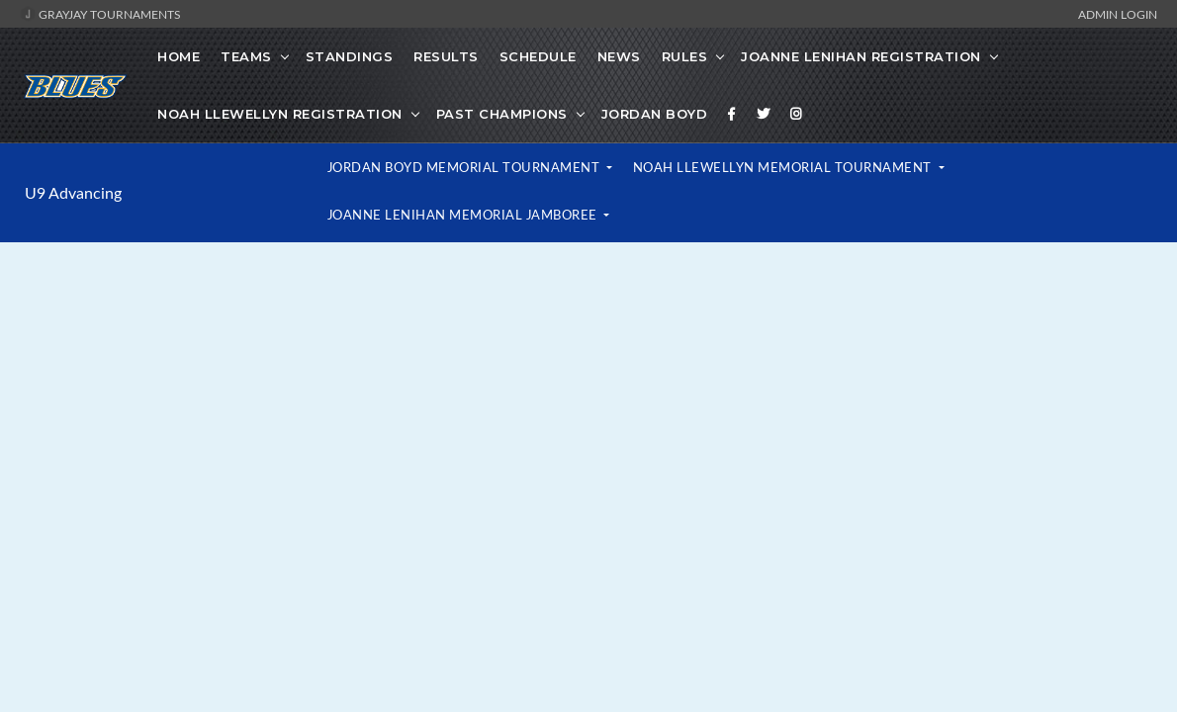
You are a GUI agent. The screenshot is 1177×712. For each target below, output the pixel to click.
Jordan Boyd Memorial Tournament (465, 167)
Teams (246, 56)
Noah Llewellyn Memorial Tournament (784, 167)
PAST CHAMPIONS (502, 114)
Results (446, 56)
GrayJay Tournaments (100, 14)
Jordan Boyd (654, 114)
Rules (685, 56)
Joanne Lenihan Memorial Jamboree (464, 214)
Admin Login (1117, 14)
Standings (350, 56)
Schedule (538, 56)
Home (178, 56)
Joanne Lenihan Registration (861, 56)
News (619, 56)
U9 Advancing (73, 193)
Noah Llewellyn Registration (280, 114)
